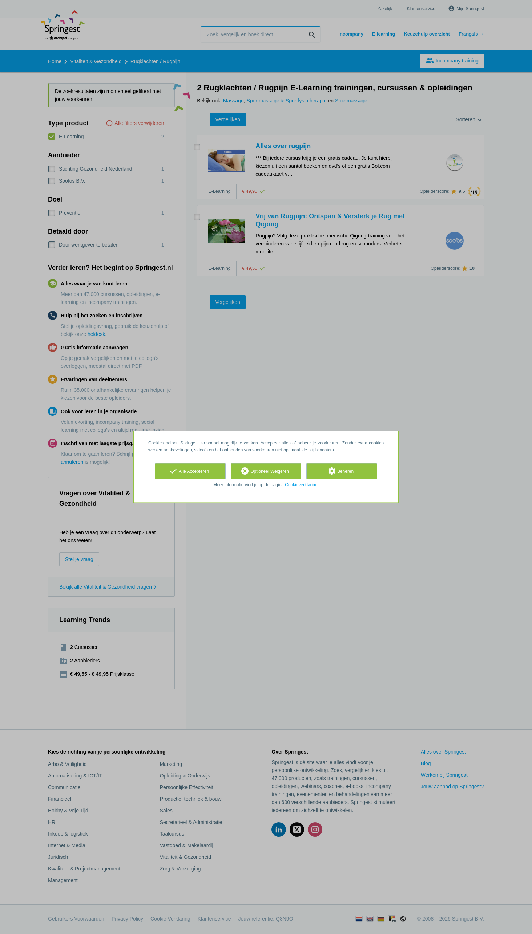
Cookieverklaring (301, 484)
